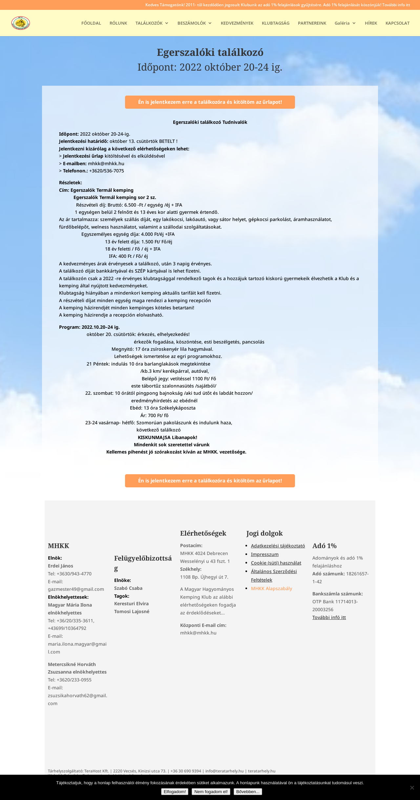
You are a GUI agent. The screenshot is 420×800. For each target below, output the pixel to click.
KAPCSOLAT (398, 23)
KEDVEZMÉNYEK (237, 23)
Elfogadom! (175, 791)
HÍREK (371, 23)
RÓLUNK (118, 23)
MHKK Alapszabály (271, 588)
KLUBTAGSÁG (275, 23)
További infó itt (329, 617)
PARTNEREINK (312, 23)
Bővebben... (248, 791)
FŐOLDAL (91, 23)
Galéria (342, 23)
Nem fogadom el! (211, 791)
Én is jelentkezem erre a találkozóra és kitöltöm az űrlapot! (210, 102)
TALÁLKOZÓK (149, 23)
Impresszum (265, 554)
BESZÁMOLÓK (192, 23)
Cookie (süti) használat (276, 563)
